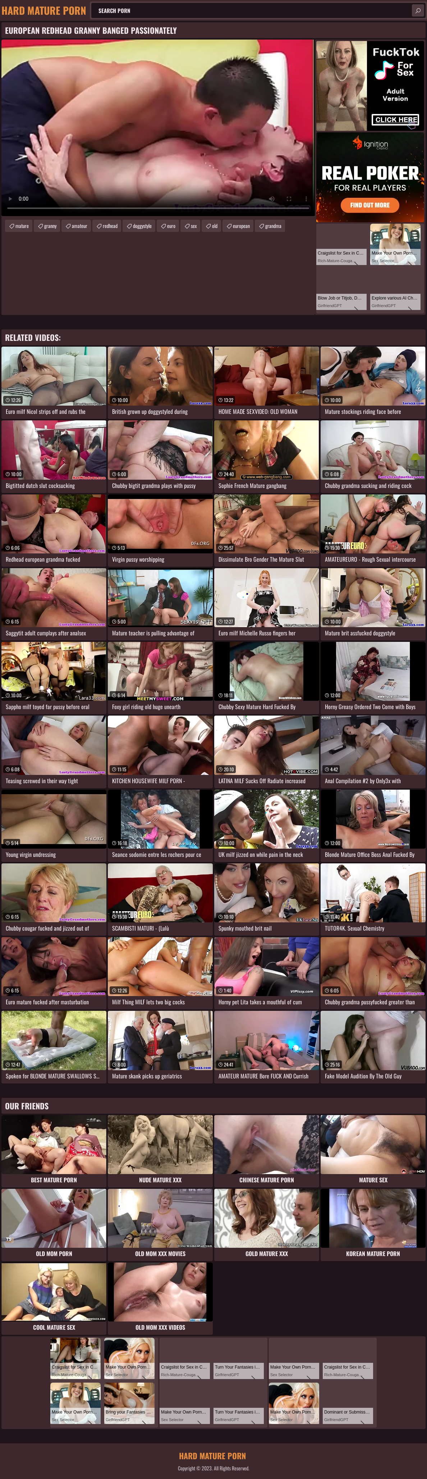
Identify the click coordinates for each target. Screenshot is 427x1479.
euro (171, 225)
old (214, 225)
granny (50, 225)
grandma (273, 225)
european (241, 225)
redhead (110, 225)
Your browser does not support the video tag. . (158, 128)
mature (22, 225)
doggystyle (142, 225)
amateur (79, 225)
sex (194, 225)
